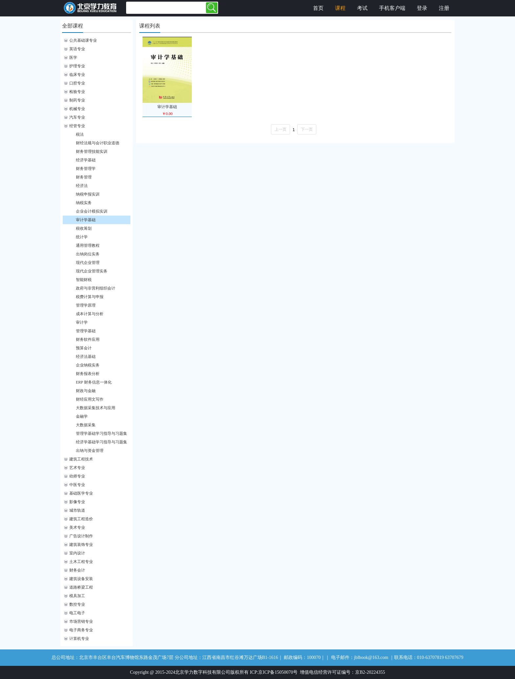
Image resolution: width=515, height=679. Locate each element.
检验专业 (77, 91)
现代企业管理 (88, 262)
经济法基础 (86, 356)
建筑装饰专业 (81, 544)
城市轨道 (77, 510)
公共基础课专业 (83, 40)
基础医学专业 (81, 493)
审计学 (82, 322)
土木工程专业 (81, 561)
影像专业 (77, 502)
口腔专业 (77, 83)
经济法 (82, 185)
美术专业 (77, 527)
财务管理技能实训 (91, 151)
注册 (444, 8)
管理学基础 (86, 331)
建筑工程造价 (81, 519)
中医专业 (77, 484)
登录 (422, 8)
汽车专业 (77, 117)
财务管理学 (86, 168)
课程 (340, 8)
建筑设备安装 (81, 578)
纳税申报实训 (88, 194)
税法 (80, 134)
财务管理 (84, 177)
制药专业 (77, 100)
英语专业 (77, 49)
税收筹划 (84, 228)
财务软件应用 (88, 339)
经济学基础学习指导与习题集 (101, 442)
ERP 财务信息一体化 (94, 382)
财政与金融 (86, 390)
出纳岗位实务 (88, 254)
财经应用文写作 (89, 399)
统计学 (82, 237)
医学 (73, 57)
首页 (318, 8)
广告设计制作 (81, 536)
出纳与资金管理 (89, 450)
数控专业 (77, 604)
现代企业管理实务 (91, 271)
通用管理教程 (88, 245)
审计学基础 (86, 220)
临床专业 (77, 74)
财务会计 (77, 570)
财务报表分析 (88, 373)
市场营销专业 (81, 621)
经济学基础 (86, 160)
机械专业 (77, 108)
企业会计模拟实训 (91, 211)
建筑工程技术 (81, 459)
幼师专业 (77, 476)
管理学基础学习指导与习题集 (101, 433)
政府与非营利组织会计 (95, 288)
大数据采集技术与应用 (95, 408)
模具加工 (77, 596)
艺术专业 (77, 467)
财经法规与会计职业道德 (97, 143)
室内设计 (77, 553)
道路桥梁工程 (81, 587)
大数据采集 (86, 425)
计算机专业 (79, 638)
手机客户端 (392, 8)
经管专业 (77, 126)
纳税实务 (84, 202)
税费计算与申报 (89, 296)
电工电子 (77, 613)
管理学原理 (86, 305)
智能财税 (84, 279)
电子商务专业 (81, 630)
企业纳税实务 (88, 365)
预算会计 (84, 348)
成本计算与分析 (89, 314)
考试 (362, 8)
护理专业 (77, 66)
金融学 (82, 416)
